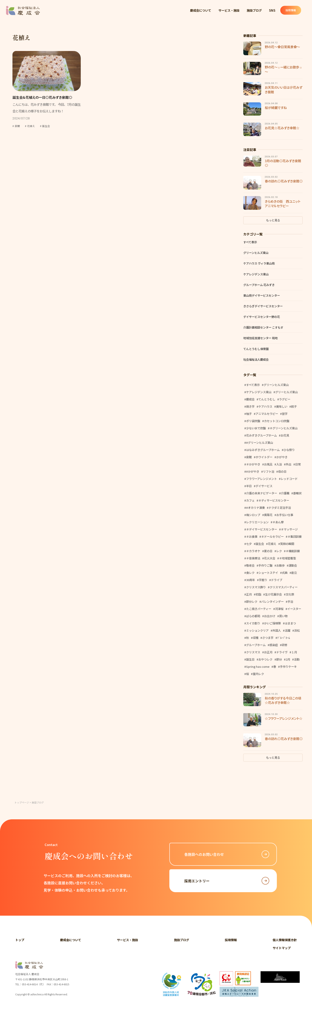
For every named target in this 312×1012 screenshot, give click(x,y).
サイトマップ (282, 948)
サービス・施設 (228, 10)
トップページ (21, 802)
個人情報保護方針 (285, 940)
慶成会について (200, 10)
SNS (272, 10)
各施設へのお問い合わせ (226, 854)
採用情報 (293, 10)
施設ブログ (254, 10)
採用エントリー (226, 881)
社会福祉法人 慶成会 (23, 10)
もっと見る (273, 220)
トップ (19, 940)
